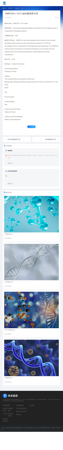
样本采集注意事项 (12, 171)
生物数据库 (10, 8)
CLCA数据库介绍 (9, 282)
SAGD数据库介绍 (50, 139)
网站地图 (46, 427)
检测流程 (10, 150)
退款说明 (23, 411)
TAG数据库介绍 (8, 377)
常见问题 (18, 408)
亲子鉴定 (5, 413)
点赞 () (31, 126)
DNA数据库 (16, 8)
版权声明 (23, 408)
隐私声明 (18, 411)
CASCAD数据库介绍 (14, 139)
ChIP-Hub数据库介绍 (10, 330)
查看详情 (10, 163)
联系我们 (18, 414)
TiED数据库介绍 (9, 234)
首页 (5, 8)
